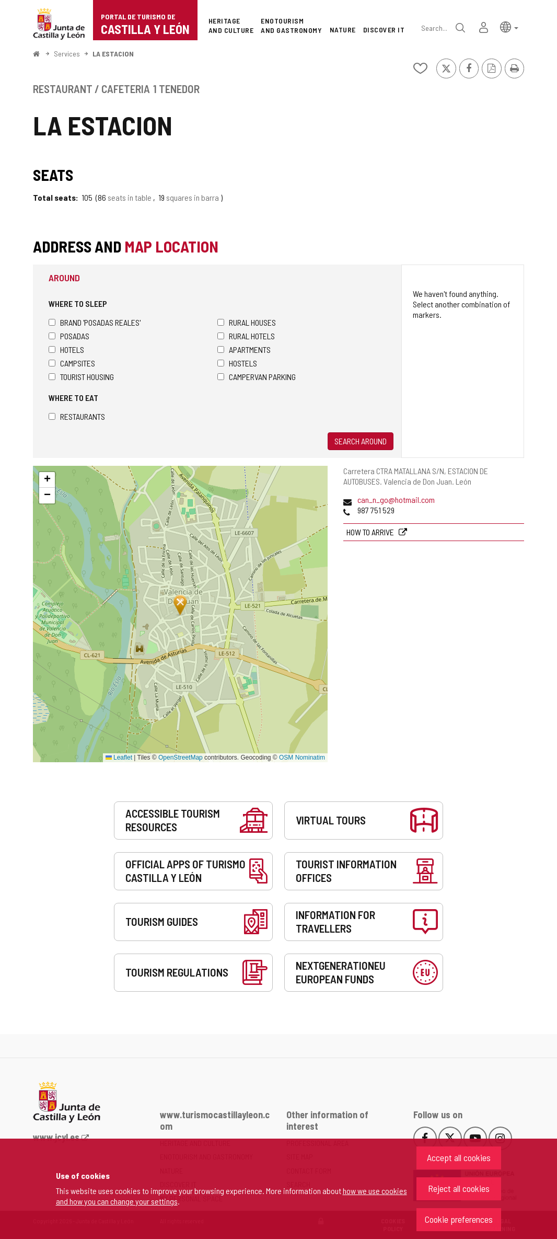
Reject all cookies (459, 1188)
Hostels (237, 363)
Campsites (72, 363)
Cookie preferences (459, 1219)
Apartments (244, 349)
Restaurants (77, 416)
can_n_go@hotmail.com (396, 499)
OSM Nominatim (302, 757)
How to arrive (371, 532)
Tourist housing (81, 377)
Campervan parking (256, 377)
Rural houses (246, 322)
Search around (360, 441)
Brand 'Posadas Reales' (95, 322)
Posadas (69, 336)
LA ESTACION (113, 53)
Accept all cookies (459, 1157)
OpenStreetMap (180, 757)
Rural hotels (246, 336)
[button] (509, 26)
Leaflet (119, 757)
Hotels (66, 349)
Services (67, 53)
